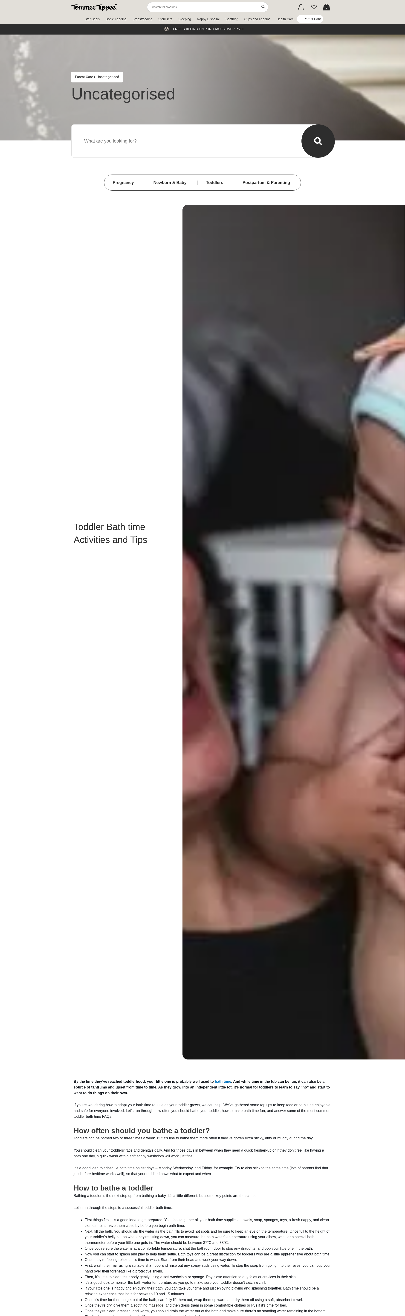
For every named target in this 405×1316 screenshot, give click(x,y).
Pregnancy (123, 183)
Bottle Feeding (116, 19)
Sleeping (185, 19)
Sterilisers (165, 19)
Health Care (285, 19)
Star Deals (92, 19)
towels (247, 1220)
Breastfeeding (142, 19)
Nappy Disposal (208, 19)
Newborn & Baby (169, 183)
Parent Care (312, 19)
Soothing (232, 19)
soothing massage (148, 1305)
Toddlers (214, 183)
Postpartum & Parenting (266, 183)
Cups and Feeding (257, 19)
